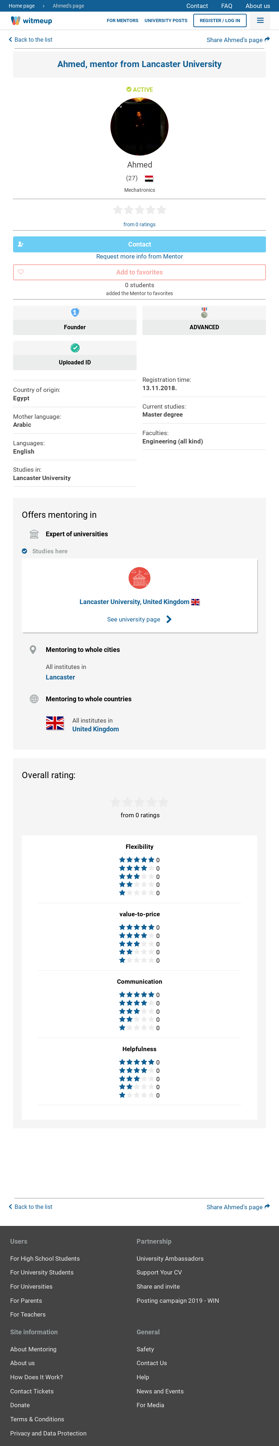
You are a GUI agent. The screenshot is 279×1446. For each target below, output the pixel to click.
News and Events (160, 1390)
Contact (197, 5)
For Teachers (28, 1313)
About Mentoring (33, 1348)
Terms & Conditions (37, 1418)
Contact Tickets (32, 1390)
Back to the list (33, 39)
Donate (20, 1404)
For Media (150, 1404)
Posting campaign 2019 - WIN (178, 1300)
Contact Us (152, 1362)
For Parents (26, 1300)
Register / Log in (220, 20)
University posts (166, 20)
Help (143, 1376)
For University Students (42, 1271)
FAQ (226, 5)
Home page (22, 6)
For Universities (31, 1285)
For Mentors (122, 20)
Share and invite (158, 1285)
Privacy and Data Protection (48, 1432)
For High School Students (45, 1257)
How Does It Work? (36, 1376)
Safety (145, 1348)
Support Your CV (159, 1271)
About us (258, 5)
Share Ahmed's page (238, 40)
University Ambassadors (170, 1257)
